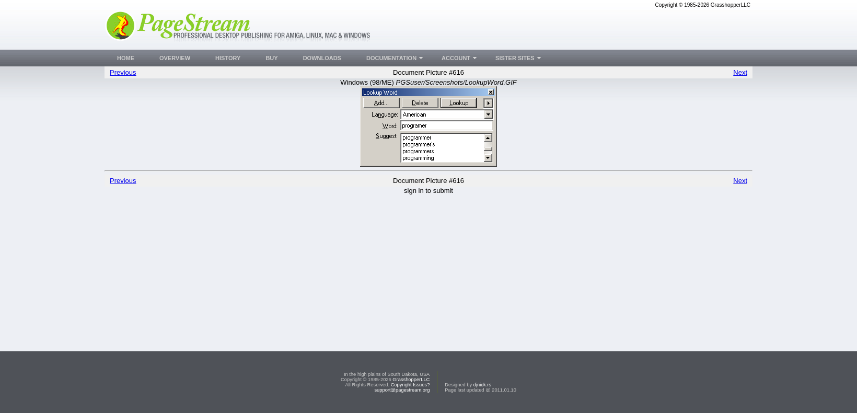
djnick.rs (482, 384)
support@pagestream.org (402, 390)
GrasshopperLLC (411, 379)
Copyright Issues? (410, 384)
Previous (123, 72)
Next (740, 72)
